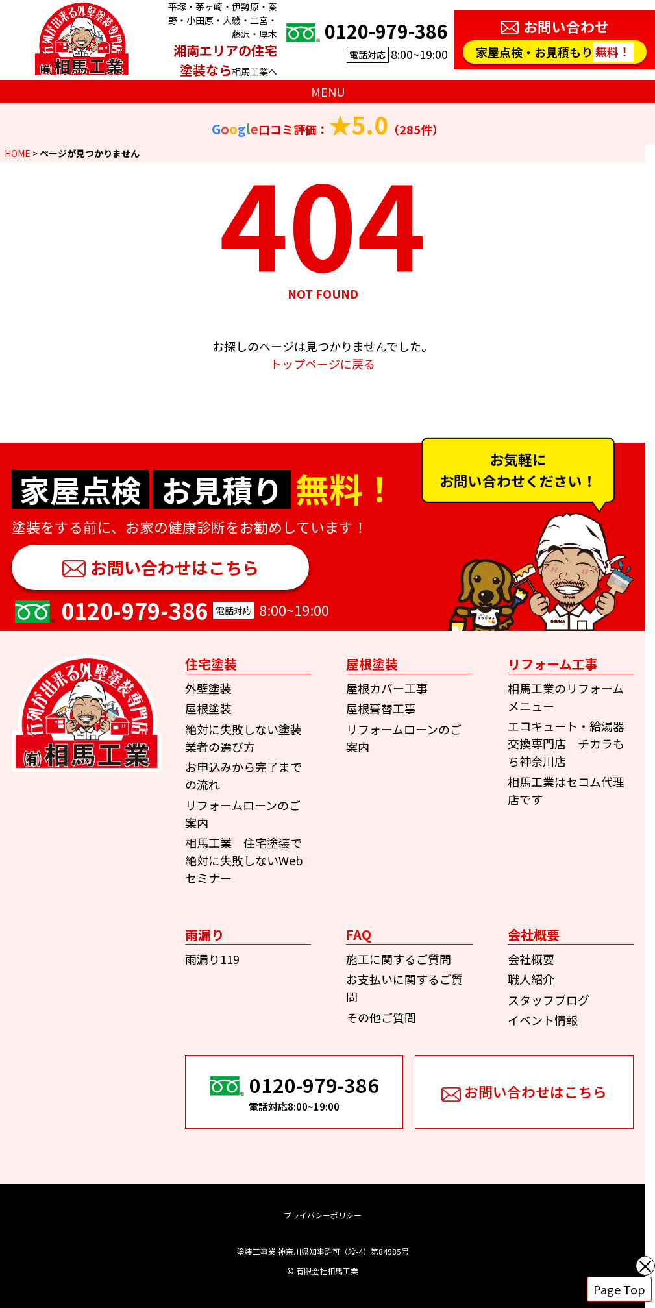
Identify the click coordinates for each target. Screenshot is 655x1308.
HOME (18, 153)
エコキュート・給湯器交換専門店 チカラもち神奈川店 (566, 743)
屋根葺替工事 (381, 708)
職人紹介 (531, 978)
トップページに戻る (322, 363)
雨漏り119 (212, 958)
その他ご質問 (381, 1017)
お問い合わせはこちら (174, 567)
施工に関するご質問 (398, 958)
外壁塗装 (208, 688)
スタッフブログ (548, 999)
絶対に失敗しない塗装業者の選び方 (243, 738)
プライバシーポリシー (323, 1214)
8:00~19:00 (365, 40)
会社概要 (531, 958)
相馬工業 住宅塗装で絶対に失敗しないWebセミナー (244, 860)
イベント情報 (543, 1019)
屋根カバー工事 (387, 688)
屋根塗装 (208, 708)
